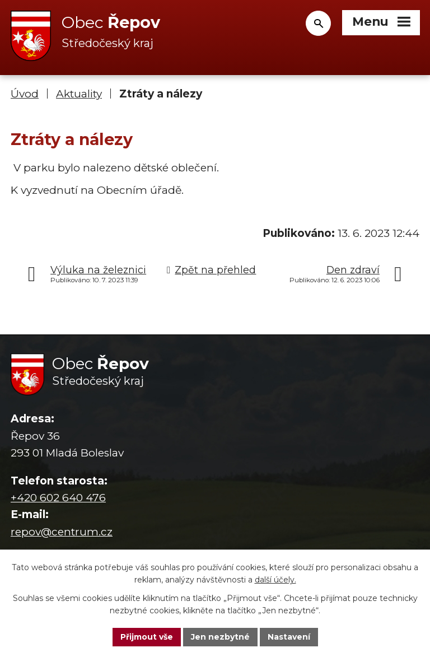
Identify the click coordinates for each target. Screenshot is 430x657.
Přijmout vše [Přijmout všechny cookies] (146, 637)
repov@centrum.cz (62, 531)
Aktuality (79, 93)
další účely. (275, 580)
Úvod (25, 93)
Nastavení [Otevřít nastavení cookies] (289, 637)
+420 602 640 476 (58, 497)
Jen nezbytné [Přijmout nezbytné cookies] (220, 637)
